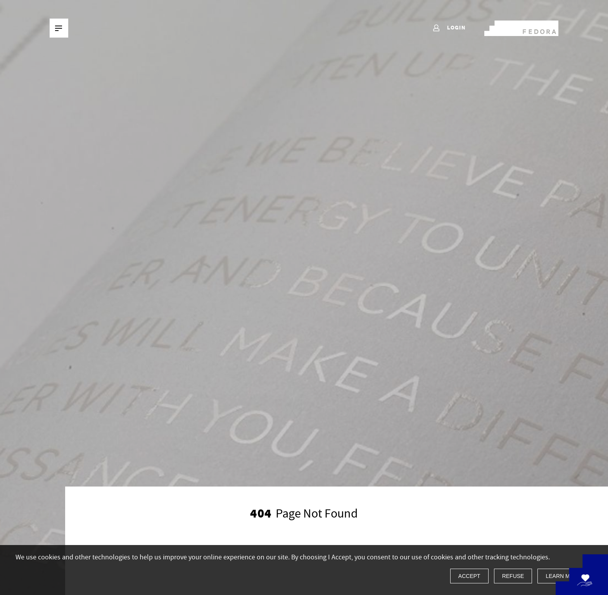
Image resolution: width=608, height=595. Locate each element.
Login (449, 28)
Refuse (513, 576)
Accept (469, 576)
